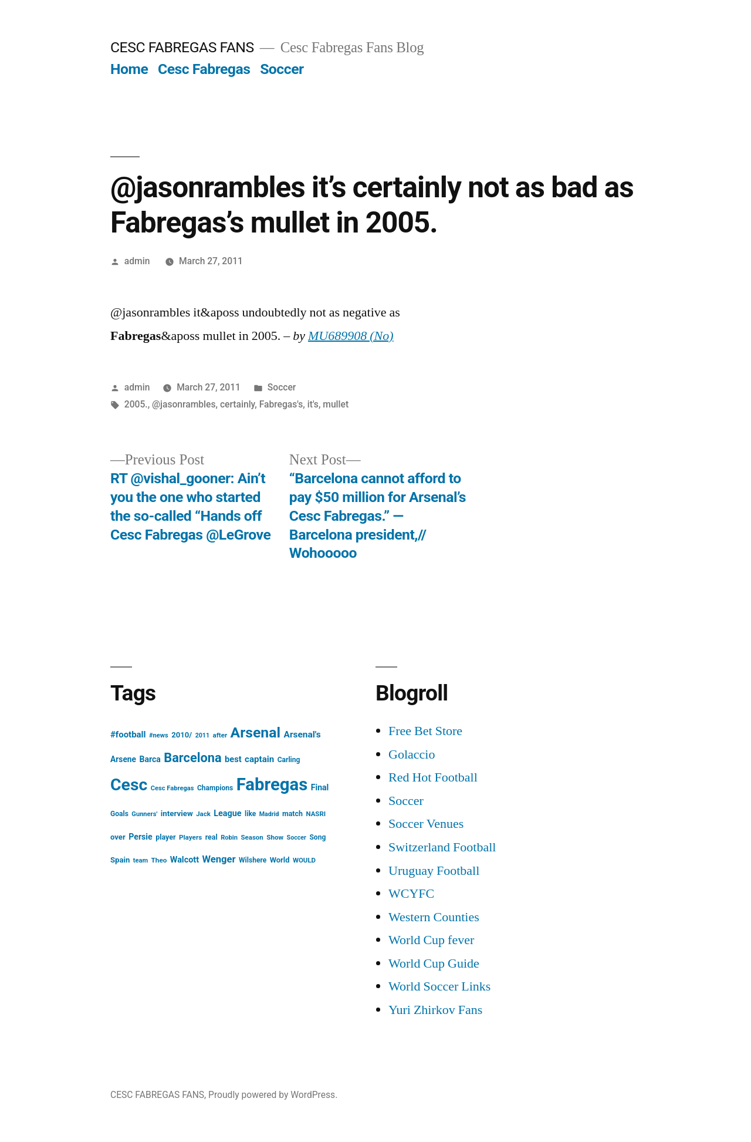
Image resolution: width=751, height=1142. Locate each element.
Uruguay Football (433, 871)
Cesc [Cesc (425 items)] (128, 784)
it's (313, 404)
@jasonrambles (183, 404)
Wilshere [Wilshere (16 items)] (252, 860)
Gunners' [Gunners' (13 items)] (144, 814)
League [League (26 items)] (227, 813)
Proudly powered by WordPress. (272, 1094)
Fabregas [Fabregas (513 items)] (272, 784)
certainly (237, 404)
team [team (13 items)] (140, 860)
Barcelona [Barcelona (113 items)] (192, 757)
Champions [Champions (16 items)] (215, 788)
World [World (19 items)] (280, 859)
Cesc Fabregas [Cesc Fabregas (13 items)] (172, 788)
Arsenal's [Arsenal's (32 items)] (302, 734)
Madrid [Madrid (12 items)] (269, 814)
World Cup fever (431, 940)
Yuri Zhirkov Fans (435, 1010)
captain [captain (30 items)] (259, 759)
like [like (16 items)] (250, 814)
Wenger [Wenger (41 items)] (219, 859)
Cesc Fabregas (204, 69)
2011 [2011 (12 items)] (202, 735)
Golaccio (411, 754)
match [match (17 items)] (292, 813)
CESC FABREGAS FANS (182, 47)
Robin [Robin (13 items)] (229, 837)
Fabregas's (281, 404)
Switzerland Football (442, 847)
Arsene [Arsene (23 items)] (123, 759)
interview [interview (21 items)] (177, 813)
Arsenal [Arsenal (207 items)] (256, 732)
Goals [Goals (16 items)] (119, 814)
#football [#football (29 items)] (128, 734)
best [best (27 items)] (233, 759)
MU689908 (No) (351, 336)
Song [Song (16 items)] (317, 837)
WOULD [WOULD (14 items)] (304, 860)
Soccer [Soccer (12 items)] (296, 837)
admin (137, 261)
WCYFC (411, 893)
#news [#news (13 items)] (158, 735)
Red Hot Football (433, 777)
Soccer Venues (426, 824)
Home (129, 69)
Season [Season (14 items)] (252, 837)
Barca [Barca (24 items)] (150, 759)
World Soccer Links (439, 986)
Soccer (281, 69)
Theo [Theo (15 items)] (159, 860)
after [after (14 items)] (220, 735)
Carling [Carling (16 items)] (289, 760)
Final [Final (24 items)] (320, 787)
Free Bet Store (425, 731)
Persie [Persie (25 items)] (140, 836)
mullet (336, 404)
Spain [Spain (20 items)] (120, 859)
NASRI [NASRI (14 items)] (316, 814)
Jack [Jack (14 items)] (203, 814)
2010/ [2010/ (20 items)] (181, 734)
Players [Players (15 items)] (190, 837)
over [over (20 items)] (118, 837)
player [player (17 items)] (165, 837)
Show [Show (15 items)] (274, 837)
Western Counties (433, 917)
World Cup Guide (433, 963)
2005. (136, 404)
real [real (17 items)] (211, 837)
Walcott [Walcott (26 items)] (184, 860)
